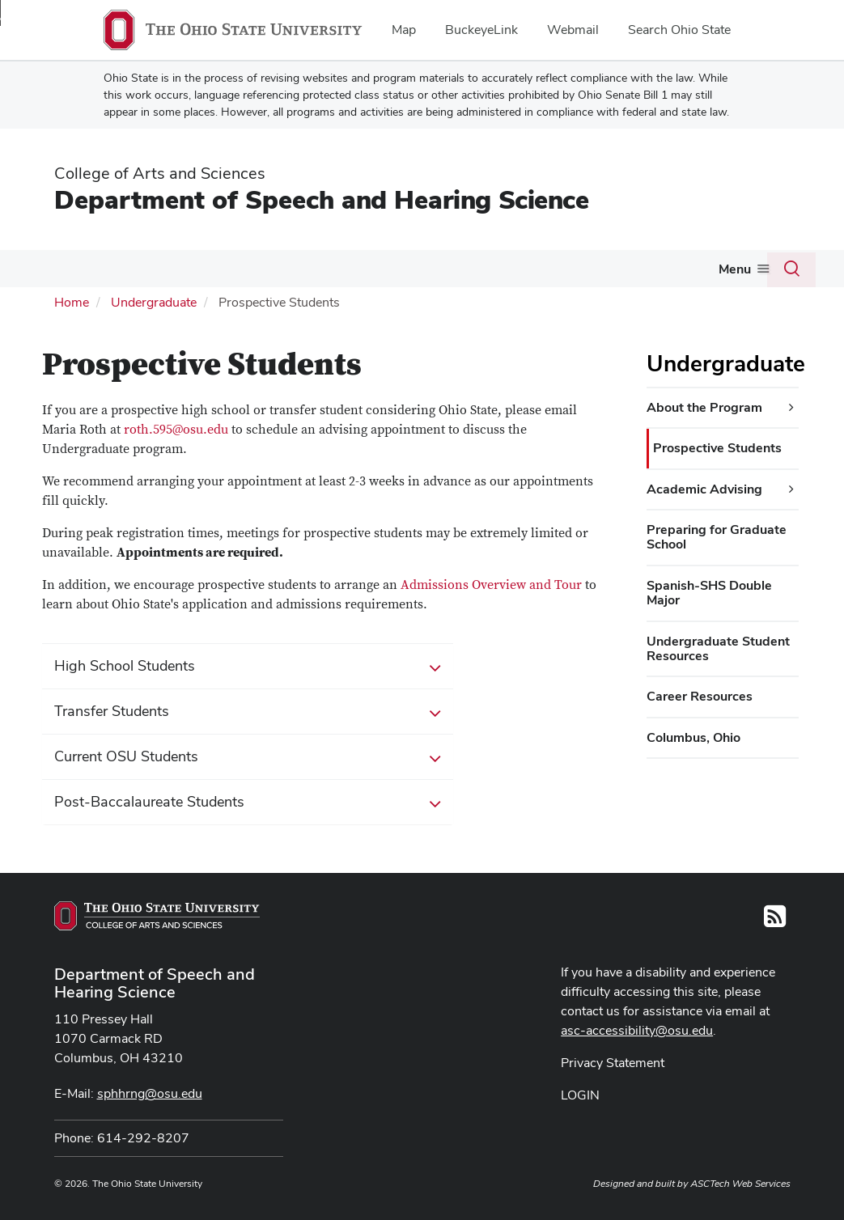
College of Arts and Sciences (159, 173)
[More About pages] (79, 273)
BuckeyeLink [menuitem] (481, 29)
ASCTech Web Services (740, 1182)
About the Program (704, 405)
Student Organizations (634, 268)
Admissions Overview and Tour (491, 583)
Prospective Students (717, 446)
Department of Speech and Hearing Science (321, 199)
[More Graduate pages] (282, 273)
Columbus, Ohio (693, 735)
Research (399, 268)
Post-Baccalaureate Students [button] (247, 800)
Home (71, 300)
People (465, 268)
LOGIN (580, 1093)
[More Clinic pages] (347, 273)
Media (521, 268)
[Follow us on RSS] (775, 919)
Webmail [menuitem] (573, 29)
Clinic (324, 268)
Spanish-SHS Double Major (709, 591)
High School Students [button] (247, 665)
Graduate (249, 268)
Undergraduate (148, 268)
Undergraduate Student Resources (718, 646)
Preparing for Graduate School (717, 535)
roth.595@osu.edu (176, 428)
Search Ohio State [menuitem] (679, 29)
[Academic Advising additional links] (791, 487)
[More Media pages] (544, 273)
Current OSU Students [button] (247, 755)
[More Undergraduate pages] (197, 273)
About (55, 268)
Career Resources (700, 694)
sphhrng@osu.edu (149, 1091)
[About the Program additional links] (791, 406)
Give (731, 268)
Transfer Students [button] (247, 710)
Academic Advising (704, 486)
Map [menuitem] (404, 29)
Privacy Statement (612, 1061)
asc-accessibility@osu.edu (637, 1028)
